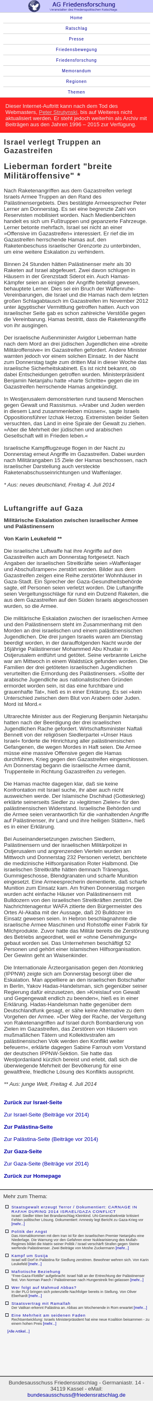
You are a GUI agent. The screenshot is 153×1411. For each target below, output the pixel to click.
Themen (76, 92)
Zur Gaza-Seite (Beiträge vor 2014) (46, 1164)
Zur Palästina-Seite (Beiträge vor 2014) (51, 1139)
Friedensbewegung (76, 49)
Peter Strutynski (58, 112)
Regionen (76, 81)
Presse (76, 39)
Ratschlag (76, 28)
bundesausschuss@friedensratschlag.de (76, 1395)
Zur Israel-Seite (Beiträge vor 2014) (46, 1115)
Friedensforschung (76, 60)
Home (76, 18)
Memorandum (76, 71)
